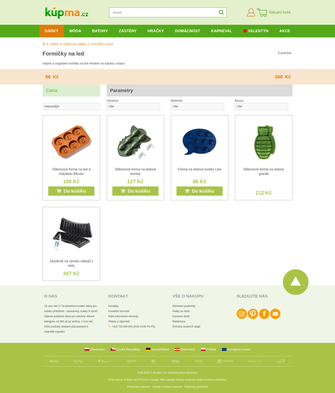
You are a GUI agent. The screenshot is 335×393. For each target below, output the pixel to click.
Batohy (100, 31)
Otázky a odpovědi (118, 321)
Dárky (52, 31)
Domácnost (187, 31)
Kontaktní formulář (118, 311)
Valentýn (256, 31)
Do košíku (71, 191)
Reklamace (178, 321)
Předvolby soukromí (138, 386)
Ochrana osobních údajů (186, 326)
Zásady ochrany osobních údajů (184, 379)
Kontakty (113, 306)
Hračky (156, 31)
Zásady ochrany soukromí (167, 386)
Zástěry (128, 31)
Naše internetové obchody (123, 316)
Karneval (221, 31)
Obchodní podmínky (183, 306)
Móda (75, 31)
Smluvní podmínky (215, 379)
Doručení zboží (181, 316)
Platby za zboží (181, 311)
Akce (284, 31)
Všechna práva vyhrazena (183, 372)
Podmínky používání (196, 386)
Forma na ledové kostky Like (199, 169)
